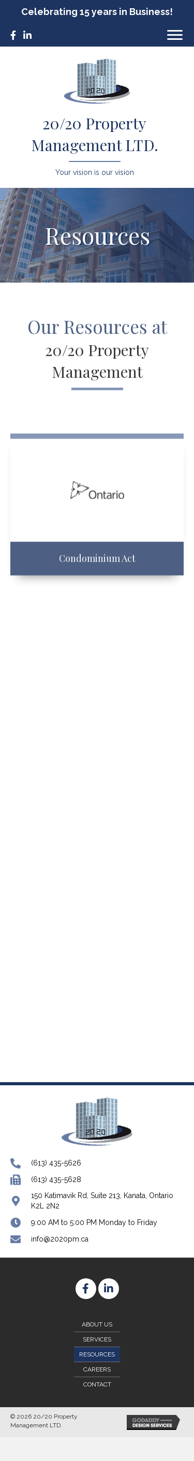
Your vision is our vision (94, 172)
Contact (97, 1384)
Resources (97, 1354)
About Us (97, 1324)
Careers (97, 1369)
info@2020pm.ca (59, 1239)
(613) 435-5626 (56, 1163)
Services (97, 1339)
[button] (175, 35)
